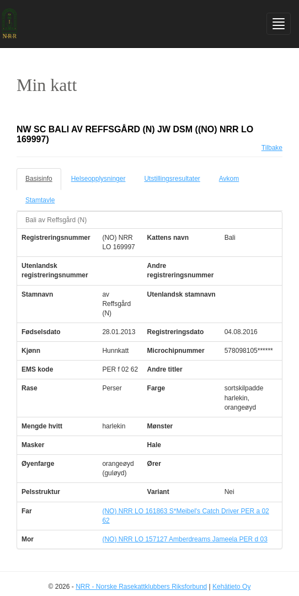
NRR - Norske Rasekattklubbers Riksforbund (141, 586)
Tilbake (271, 148)
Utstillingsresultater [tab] (172, 178)
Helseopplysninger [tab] (98, 178)
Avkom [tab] (229, 178)
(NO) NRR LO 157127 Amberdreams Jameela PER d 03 (184, 539)
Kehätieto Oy (231, 586)
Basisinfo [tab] (38, 178)
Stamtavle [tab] (40, 200)
